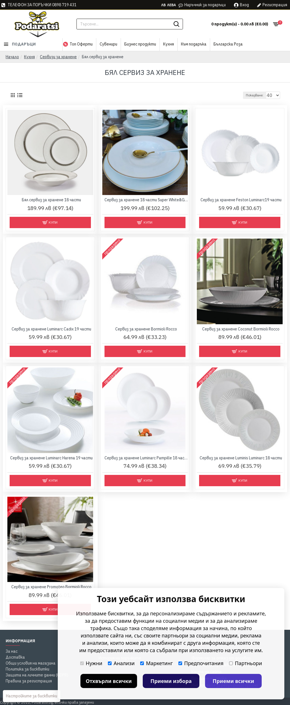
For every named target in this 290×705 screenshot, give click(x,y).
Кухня (29, 56)
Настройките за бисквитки (31, 695)
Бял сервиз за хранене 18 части (51, 199)
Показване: (257, 95)
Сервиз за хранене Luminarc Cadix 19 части (51, 329)
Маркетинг (156, 663)
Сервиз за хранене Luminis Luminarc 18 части (241, 457)
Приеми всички (233, 681)
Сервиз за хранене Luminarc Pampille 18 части (146, 457)
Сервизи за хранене (58, 56)
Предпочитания (200, 663)
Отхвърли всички (109, 681)
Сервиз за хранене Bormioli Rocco (146, 329)
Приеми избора (171, 681)
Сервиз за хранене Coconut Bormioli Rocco (241, 329)
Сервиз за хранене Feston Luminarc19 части (241, 199)
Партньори (245, 663)
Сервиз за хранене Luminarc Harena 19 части (51, 457)
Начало (12, 56)
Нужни (91, 663)
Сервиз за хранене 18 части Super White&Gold (146, 199)
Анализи (121, 663)
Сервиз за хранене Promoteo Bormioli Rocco (51, 586)
